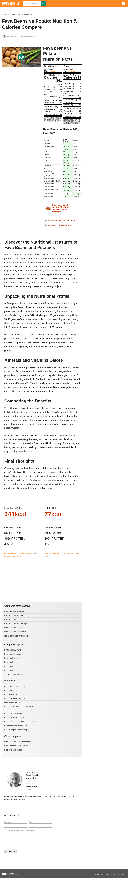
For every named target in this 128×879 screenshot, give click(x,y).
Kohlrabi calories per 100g (14, 698)
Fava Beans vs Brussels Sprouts (17, 624)
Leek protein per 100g (13, 702)
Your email (32, 822)
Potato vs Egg (9, 670)
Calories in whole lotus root (15, 718)
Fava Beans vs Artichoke (14, 611)
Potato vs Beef (10, 666)
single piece (70, 553)
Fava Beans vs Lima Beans (15, 632)
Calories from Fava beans (14, 686)
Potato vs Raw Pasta (12, 650)
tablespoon (7, 556)
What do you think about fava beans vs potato (20, 830)
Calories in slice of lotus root (15, 726)
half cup (18, 556)
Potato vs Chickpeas (12, 654)
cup (14, 556)
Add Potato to (59, 225)
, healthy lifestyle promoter (20, 36)
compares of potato (17, 674)
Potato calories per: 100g (52, 553)
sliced (46, 556)
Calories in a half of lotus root (16, 714)
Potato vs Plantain (11, 658)
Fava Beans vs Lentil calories (16, 746)
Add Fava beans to (62, 220)
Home (4, 14)
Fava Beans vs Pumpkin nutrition (17, 742)
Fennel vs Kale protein (13, 750)
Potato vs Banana (11, 662)
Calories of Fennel (11, 690)
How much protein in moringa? (16, 730)
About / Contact (110, 874)
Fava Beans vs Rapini (13, 620)
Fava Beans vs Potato (24, 14)
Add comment (10, 851)
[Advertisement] (21, 90)
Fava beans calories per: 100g (14, 553)
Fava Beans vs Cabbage (14, 628)
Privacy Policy (98, 874)
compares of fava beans (19, 636)
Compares (11, 14)
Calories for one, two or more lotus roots (20, 722)
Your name (8, 822)
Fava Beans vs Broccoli (13, 615)
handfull (32, 553)
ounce (27, 553)
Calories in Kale (10, 694)
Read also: (61, 208)
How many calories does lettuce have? (19, 707)
